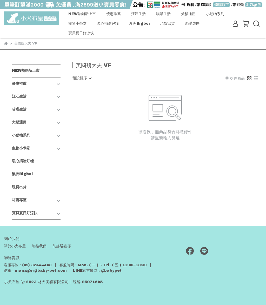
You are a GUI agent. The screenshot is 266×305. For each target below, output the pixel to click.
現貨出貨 (167, 23)
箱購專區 (192, 23)
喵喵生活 (163, 14)
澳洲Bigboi (139, 23)
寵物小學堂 (77, 23)
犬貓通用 (188, 14)
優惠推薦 (113, 14)
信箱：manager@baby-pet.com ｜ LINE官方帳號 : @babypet (63, 270)
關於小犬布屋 (15, 246)
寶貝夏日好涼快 (81, 33)
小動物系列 (215, 14)
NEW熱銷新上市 (82, 14)
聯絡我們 (39, 246)
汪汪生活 (138, 14)
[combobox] (81, 78)
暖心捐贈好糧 (108, 23)
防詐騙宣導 (62, 246)
